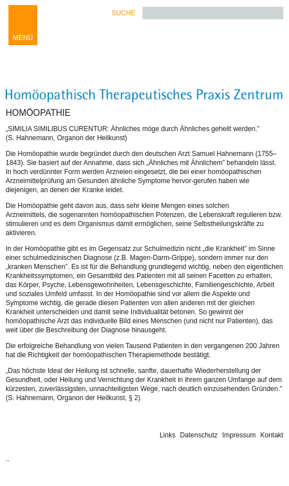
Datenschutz (199, 435)
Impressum (239, 435)
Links (167, 435)
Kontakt (271, 435)
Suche (123, 13)
